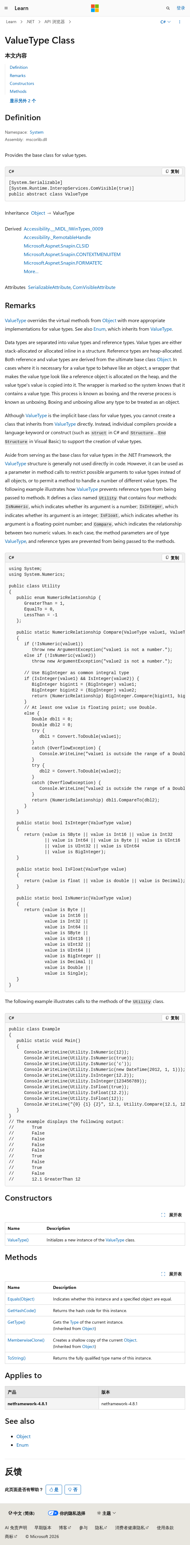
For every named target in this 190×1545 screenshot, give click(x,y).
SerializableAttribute (49, 287)
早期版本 (42, 1527)
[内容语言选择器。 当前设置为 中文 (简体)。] (21, 1513)
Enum (99, 329)
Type (74, 1322)
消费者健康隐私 (130, 1527)
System (37, 132)
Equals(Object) (21, 1299)
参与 (83, 1527)
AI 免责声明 (16, 1527)
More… (31, 271)
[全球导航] (6, 8)
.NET (30, 21)
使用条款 (165, 1527)
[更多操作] (179, 22)
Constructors (22, 83)
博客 (63, 1527)
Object (38, 212)
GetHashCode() (22, 1310)
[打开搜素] (168, 8)
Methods (18, 91)
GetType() (16, 1322)
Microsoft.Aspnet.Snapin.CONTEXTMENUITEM (72, 254)
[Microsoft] (95, 8)
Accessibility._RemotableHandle (57, 237)
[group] (95, 777)
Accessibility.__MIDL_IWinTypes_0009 (63, 228)
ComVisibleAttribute (94, 287)
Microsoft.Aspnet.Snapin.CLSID (56, 245)
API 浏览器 (54, 21)
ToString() (17, 1358)
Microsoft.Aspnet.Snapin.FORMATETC (63, 262)
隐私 (99, 1527)
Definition (19, 67)
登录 (181, 8)
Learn (11, 21)
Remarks (18, 75)
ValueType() (18, 1240)
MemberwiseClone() (26, 1340)
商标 (9, 1536)
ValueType (15, 320)
